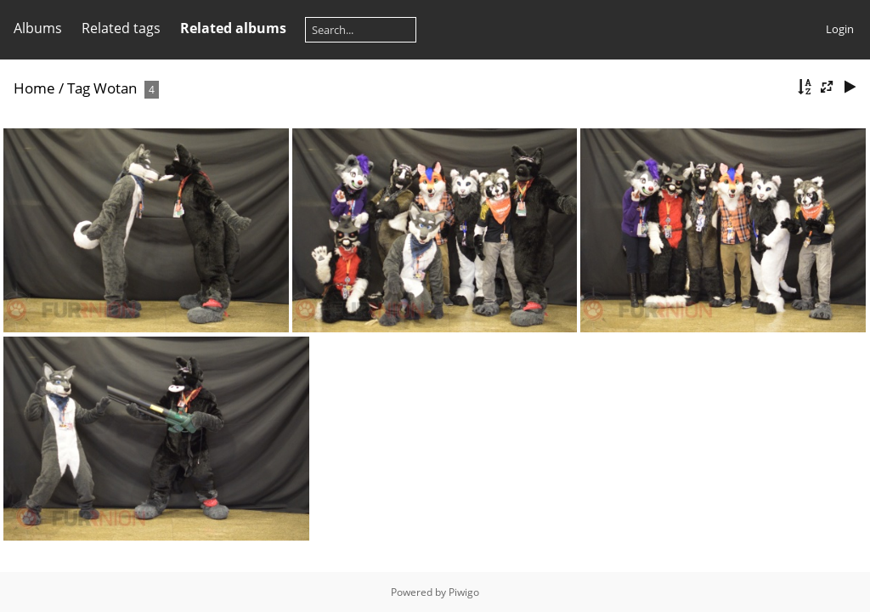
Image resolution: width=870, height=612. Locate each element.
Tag (78, 88)
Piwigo (464, 592)
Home (34, 88)
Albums (38, 28)
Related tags (121, 28)
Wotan (115, 88)
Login (840, 29)
